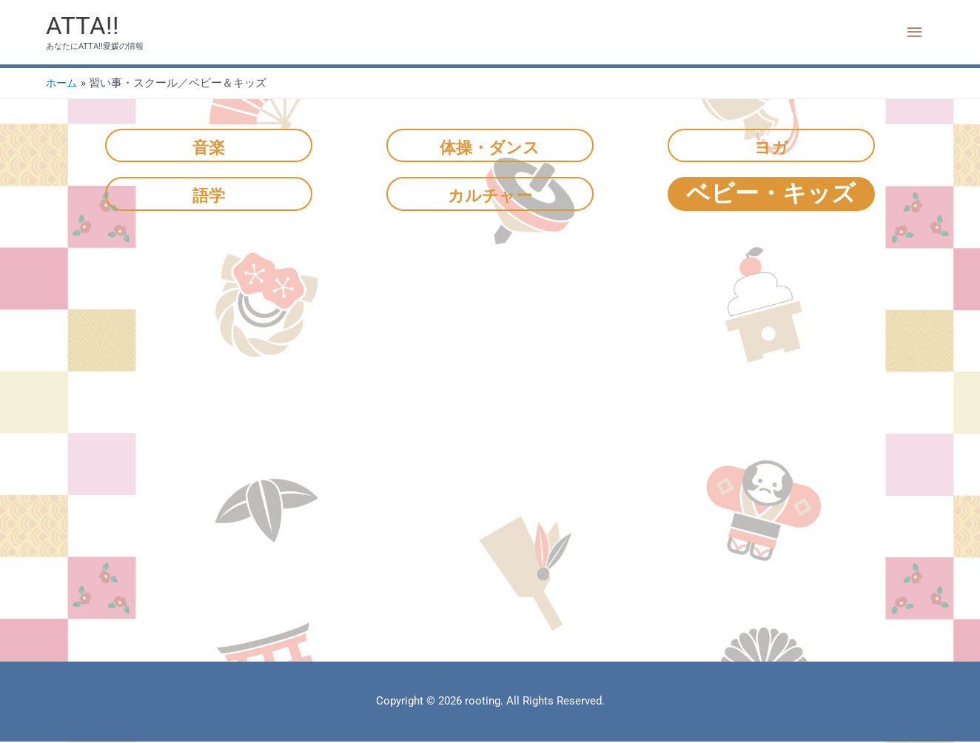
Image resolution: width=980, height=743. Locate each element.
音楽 (208, 146)
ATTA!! (84, 26)
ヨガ (771, 146)
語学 (208, 195)
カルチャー (490, 195)
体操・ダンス (489, 146)
